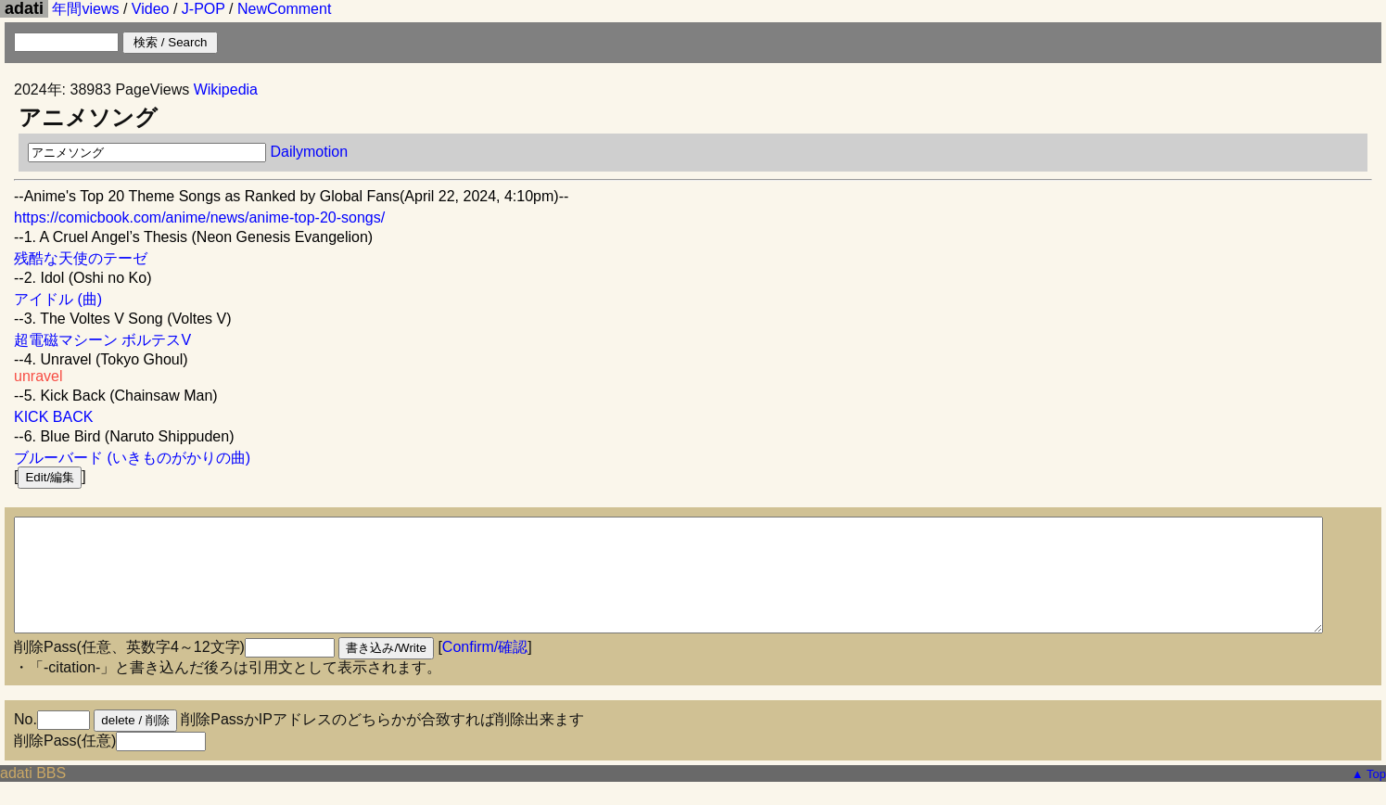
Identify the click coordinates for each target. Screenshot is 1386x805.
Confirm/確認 (485, 669)
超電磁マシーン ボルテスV (102, 340)
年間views (85, 9)
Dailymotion (309, 152)
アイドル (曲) (58, 299)
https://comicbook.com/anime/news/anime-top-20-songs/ (199, 217)
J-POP (203, 9)
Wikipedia (226, 89)
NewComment (284, 9)
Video (151, 9)
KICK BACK (53, 417)
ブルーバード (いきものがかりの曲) (132, 458)
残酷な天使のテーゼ (80, 258)
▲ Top (1369, 796)
